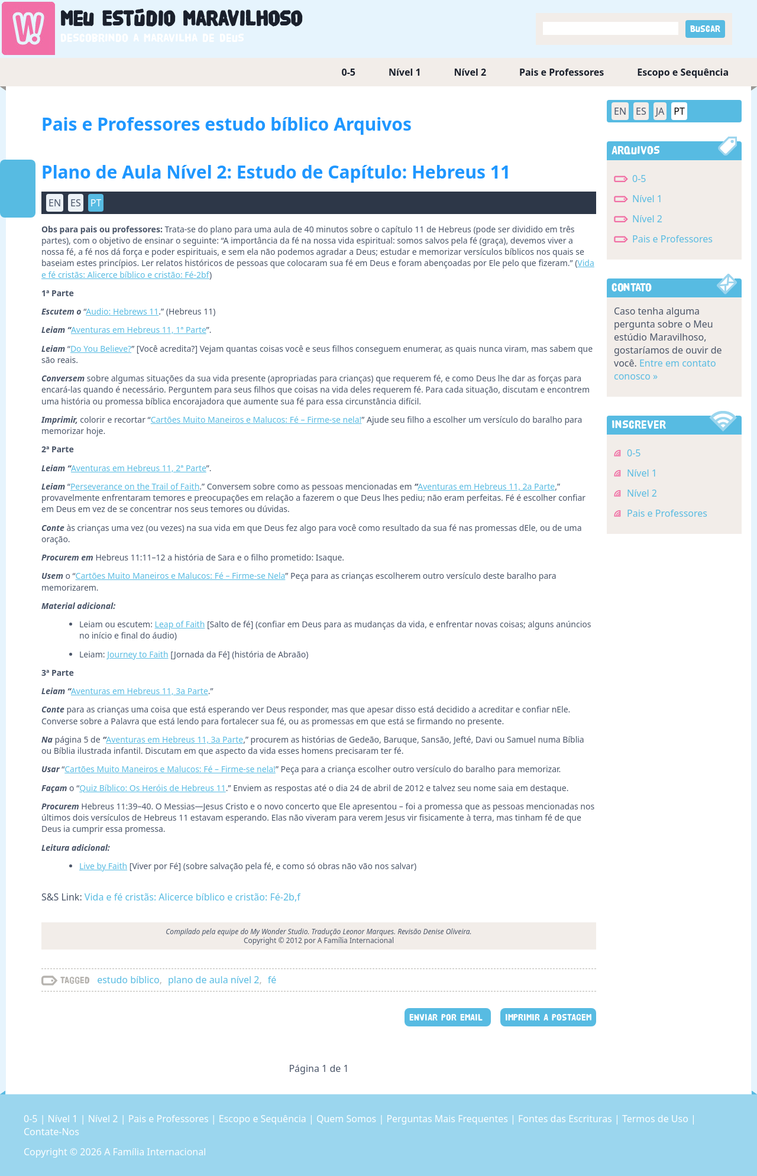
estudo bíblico (128, 979)
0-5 (348, 72)
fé (272, 979)
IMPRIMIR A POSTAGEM (548, 1017)
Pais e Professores (561, 72)
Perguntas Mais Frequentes (448, 1118)
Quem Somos (347, 1118)
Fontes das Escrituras (566, 1118)
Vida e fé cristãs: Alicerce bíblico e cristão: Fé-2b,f (192, 896)
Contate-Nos (51, 1131)
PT (96, 202)
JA (660, 111)
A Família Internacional (155, 1151)
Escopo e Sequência (683, 72)
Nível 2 (470, 72)
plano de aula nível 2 (213, 979)
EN (54, 202)
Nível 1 (405, 72)
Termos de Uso (656, 1118)
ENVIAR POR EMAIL (447, 1017)
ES (75, 202)
